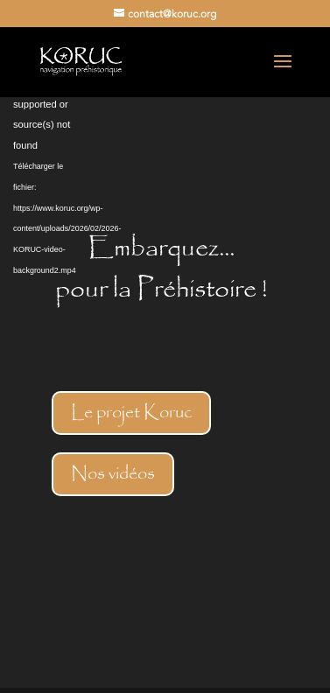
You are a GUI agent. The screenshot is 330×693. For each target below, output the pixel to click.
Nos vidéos (113, 473)
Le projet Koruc (131, 412)
